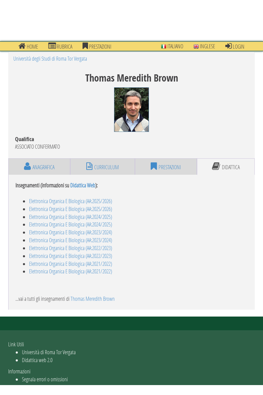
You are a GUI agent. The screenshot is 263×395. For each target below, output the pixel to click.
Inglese (204, 46)
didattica (226, 166)
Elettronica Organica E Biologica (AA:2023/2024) (70, 232)
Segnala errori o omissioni (45, 379)
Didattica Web (82, 185)
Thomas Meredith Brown (93, 298)
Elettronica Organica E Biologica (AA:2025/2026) (70, 201)
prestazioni (97, 46)
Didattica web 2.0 (37, 359)
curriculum (102, 166)
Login (235, 46)
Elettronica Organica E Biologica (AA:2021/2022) (70, 263)
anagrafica (39, 166)
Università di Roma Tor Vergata (49, 352)
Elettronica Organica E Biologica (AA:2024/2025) (70, 216)
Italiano (172, 46)
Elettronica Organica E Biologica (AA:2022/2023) (70, 247)
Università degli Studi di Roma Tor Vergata (50, 58)
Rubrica (60, 46)
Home (28, 46)
